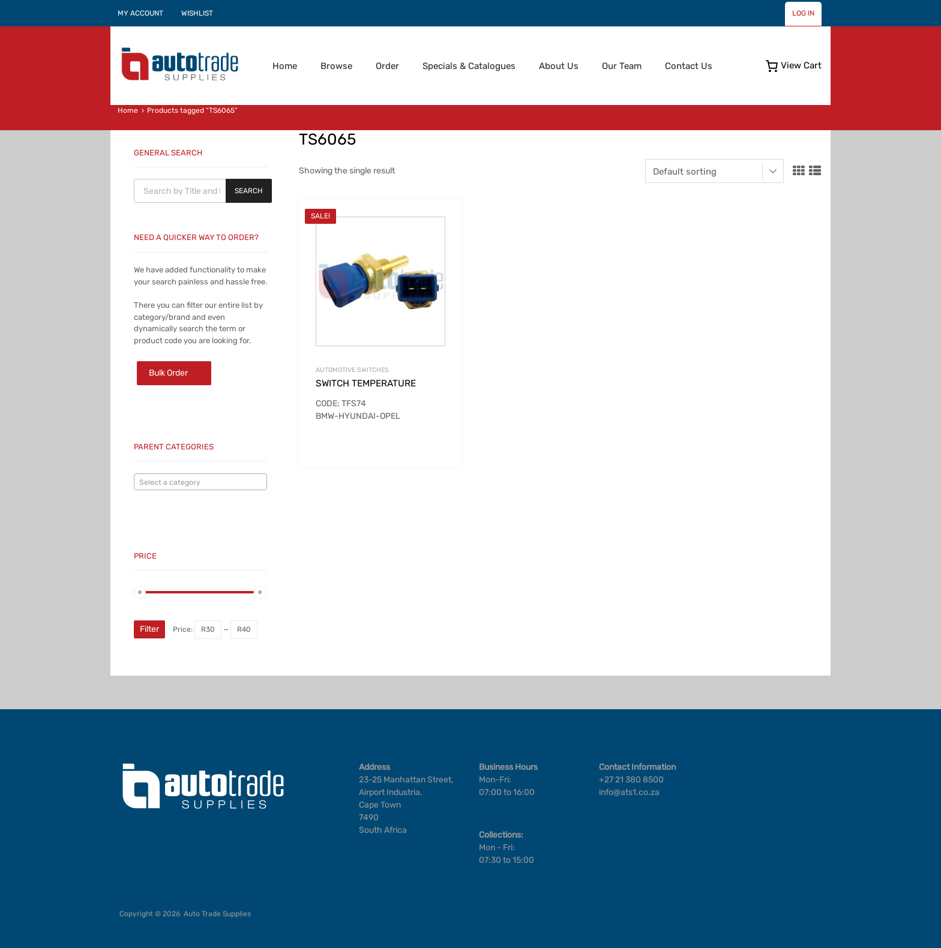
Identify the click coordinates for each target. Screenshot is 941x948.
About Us (559, 66)
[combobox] (200, 481)
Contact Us (688, 66)
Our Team (622, 66)
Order (387, 66)
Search (249, 191)
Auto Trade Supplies (217, 914)
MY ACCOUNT (140, 13)
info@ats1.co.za (629, 792)
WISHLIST (197, 13)
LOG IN (803, 13)
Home (284, 66)
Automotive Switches (352, 370)
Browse (336, 66)
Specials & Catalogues (469, 66)
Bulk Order (168, 373)
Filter (149, 629)
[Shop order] (714, 171)
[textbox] (200, 482)
